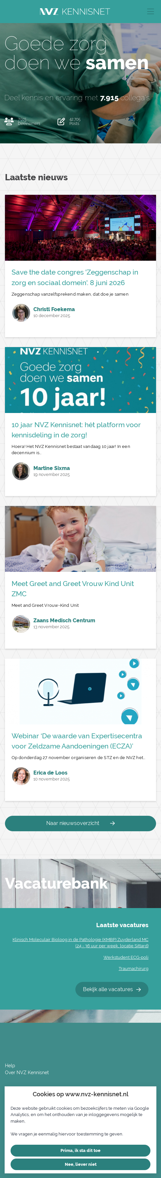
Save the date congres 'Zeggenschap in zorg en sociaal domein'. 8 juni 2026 (75, 277)
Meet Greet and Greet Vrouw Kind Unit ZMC (73, 588)
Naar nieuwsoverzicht (80, 823)
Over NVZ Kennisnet (27, 1072)
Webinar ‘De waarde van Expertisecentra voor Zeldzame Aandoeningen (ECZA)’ (77, 741)
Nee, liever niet (81, 1164)
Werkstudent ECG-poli (125, 957)
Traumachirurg (133, 968)
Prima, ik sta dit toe (80, 1150)
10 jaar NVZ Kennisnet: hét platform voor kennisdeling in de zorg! (76, 430)
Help (10, 1065)
